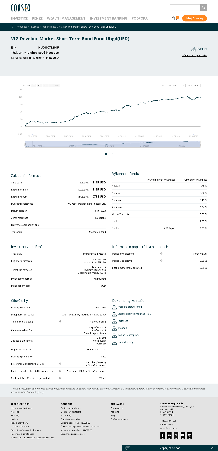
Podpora (139, 18)
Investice (19, 18)
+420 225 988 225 (168, 420)
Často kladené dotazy (71, 408)
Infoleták (122, 328)
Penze (37, 18)
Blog (113, 415)
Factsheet (202, 48)
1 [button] (106, 154)
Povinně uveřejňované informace (26, 430)
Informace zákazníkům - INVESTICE (76, 430)
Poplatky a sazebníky (70, 419)
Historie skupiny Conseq (22, 408)
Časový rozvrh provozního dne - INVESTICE (80, 426)
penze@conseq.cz (168, 428)
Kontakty (15, 415)
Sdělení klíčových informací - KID (134, 313)
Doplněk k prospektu (128, 335)
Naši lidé (15, 411)
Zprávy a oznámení (119, 419)
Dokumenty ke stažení (71, 411)
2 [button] (112, 154)
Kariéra (14, 419)
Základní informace (20, 426)
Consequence (117, 408)
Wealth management (66, 18)
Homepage (21, 26)
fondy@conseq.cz (168, 424)
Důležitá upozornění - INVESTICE (75, 423)
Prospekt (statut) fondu (130, 306)
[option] (109, 117)
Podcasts (115, 411)
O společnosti (20, 403)
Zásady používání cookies (72, 434)
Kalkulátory (66, 415)
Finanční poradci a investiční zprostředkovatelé (32, 437)
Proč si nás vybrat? (19, 423)
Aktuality (117, 403)
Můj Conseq (194, 18)
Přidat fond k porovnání (194, 55)
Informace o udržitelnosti (22, 434)
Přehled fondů (49, 26)
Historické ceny (125, 342)
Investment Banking (108, 18)
